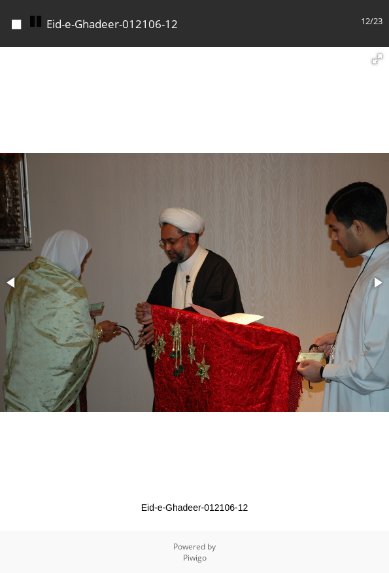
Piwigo (195, 557)
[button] (377, 58)
